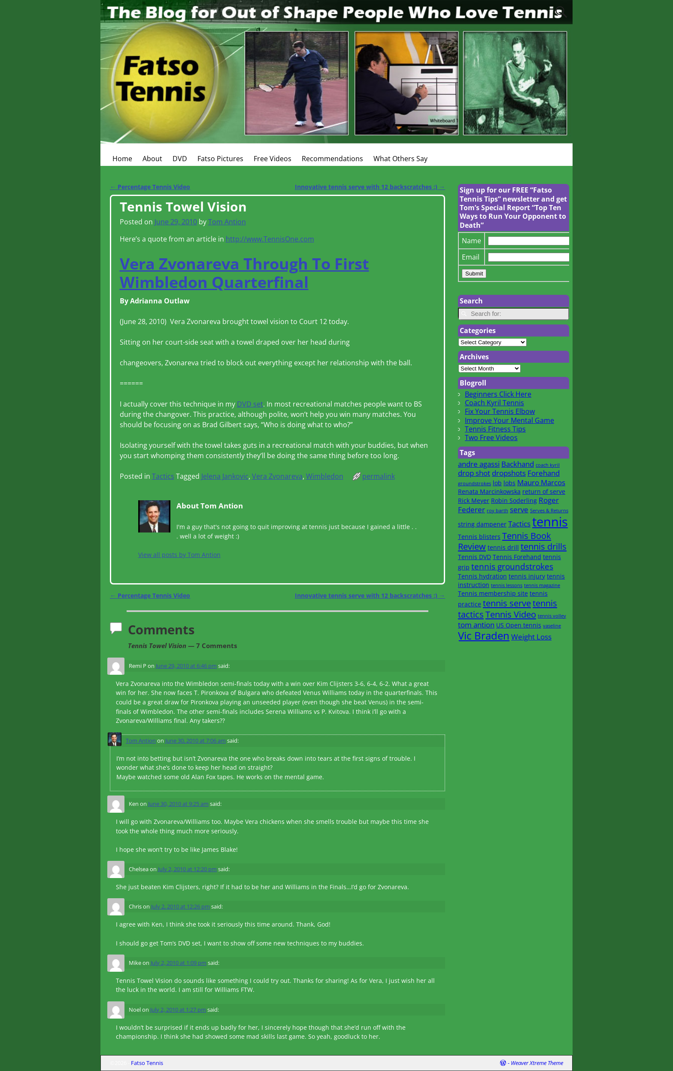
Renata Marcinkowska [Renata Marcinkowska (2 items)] (489, 491)
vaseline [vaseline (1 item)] (552, 626)
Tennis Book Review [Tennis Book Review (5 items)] (504, 541)
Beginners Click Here (498, 394)
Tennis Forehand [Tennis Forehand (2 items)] (517, 557)
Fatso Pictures (220, 158)
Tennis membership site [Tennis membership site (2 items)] (493, 593)
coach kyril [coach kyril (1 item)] (548, 465)
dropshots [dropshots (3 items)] (509, 473)
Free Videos (272, 158)
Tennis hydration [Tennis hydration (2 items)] (482, 576)
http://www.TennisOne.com (270, 239)
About (152, 158)
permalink (378, 476)
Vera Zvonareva (277, 476)
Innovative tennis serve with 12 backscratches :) (370, 187)
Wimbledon (324, 476)
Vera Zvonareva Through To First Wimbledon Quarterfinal (244, 273)
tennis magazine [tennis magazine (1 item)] (542, 585)
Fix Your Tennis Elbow (500, 411)
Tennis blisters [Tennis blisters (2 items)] (479, 536)
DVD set (250, 404)
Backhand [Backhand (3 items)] (517, 464)
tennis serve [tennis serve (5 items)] (507, 603)
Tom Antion (141, 740)
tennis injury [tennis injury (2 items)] (527, 576)
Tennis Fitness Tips (495, 429)
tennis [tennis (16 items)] (550, 521)
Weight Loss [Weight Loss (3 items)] (531, 637)
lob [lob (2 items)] (497, 483)
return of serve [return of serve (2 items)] (543, 491)
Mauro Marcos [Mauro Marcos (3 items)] (541, 482)
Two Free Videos (491, 437)
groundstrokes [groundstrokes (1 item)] (474, 483)
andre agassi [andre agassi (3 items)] (479, 464)
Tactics (163, 476)
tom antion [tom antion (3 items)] (476, 625)
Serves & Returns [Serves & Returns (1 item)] (549, 511)
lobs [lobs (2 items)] (509, 483)
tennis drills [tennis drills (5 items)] (544, 546)
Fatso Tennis (147, 1063)
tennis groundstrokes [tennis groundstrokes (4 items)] (512, 566)
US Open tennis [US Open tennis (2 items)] (518, 625)
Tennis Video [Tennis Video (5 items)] (510, 614)
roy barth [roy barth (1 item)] (497, 511)
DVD (180, 158)
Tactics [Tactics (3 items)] (519, 524)
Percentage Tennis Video (150, 187)
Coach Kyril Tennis (494, 402)
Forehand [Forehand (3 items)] (543, 473)
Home (122, 158)
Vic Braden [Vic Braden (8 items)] (483, 636)
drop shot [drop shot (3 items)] (474, 473)
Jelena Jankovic (225, 476)
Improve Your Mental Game (509, 420)
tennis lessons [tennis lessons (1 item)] (506, 585)
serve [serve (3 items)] (519, 509)
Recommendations (332, 158)
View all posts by (179, 555)
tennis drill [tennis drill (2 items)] (503, 547)
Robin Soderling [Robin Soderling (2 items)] (514, 500)
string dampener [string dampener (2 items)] (482, 524)
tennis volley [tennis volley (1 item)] (552, 616)
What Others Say (400, 158)
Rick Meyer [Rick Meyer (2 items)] (473, 500)
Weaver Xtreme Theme (537, 1063)
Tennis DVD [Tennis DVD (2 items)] (474, 557)
